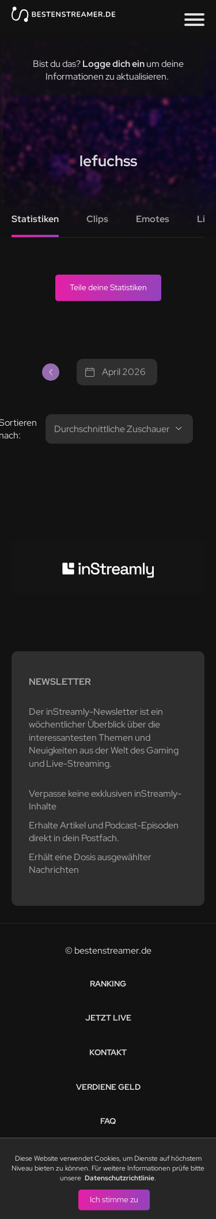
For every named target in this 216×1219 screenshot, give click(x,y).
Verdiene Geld (108, 1087)
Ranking (108, 983)
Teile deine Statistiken (108, 287)
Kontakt (108, 1052)
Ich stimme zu (114, 1199)
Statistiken (35, 219)
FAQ (108, 1121)
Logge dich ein (113, 64)
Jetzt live (108, 1017)
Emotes (152, 219)
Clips (97, 219)
